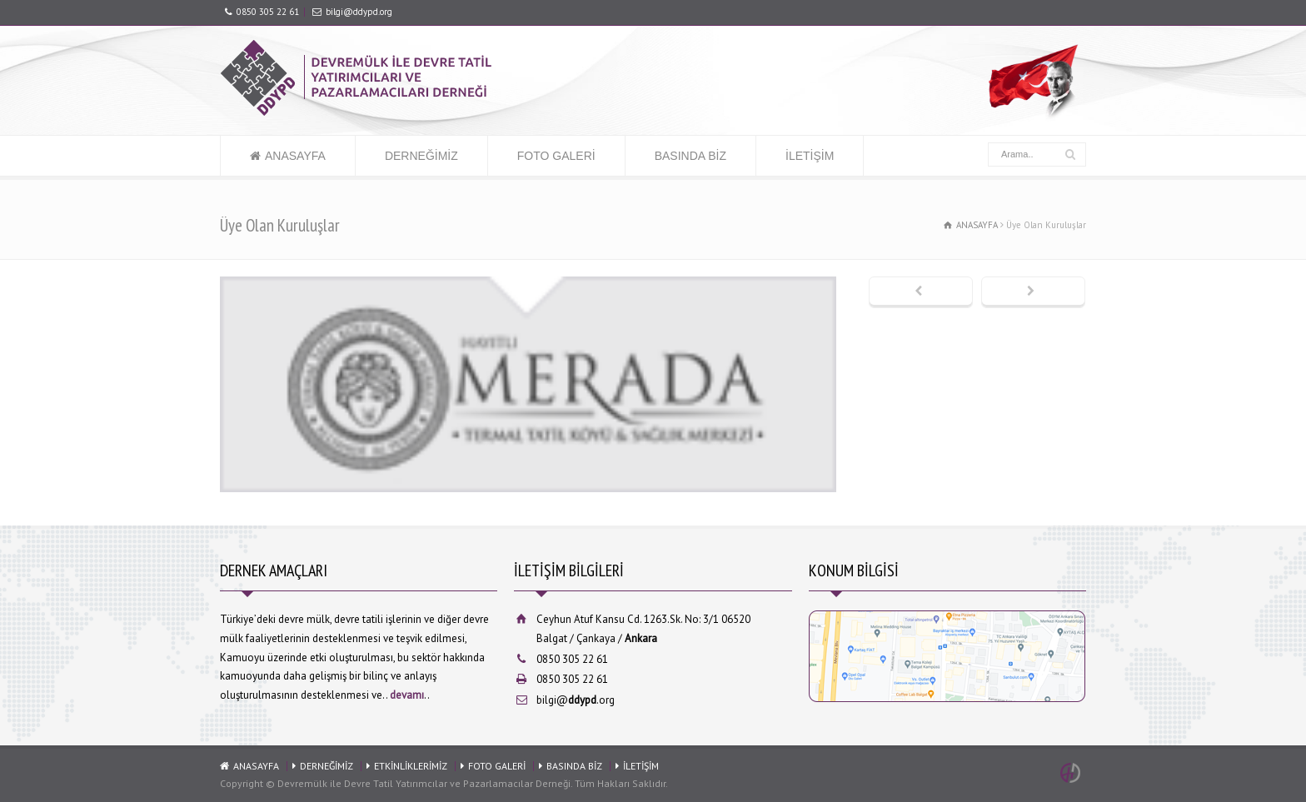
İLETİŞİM (809, 155)
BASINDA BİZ (690, 155)
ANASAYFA (295, 155)
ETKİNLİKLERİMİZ (410, 766)
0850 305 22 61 (268, 11)
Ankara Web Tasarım (1072, 773)
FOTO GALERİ (556, 155)
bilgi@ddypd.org (359, 11)
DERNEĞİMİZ (421, 155)
